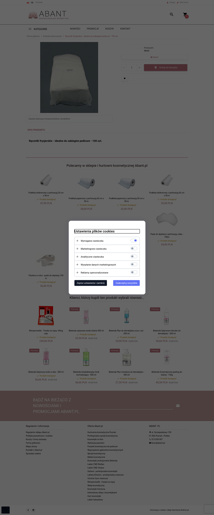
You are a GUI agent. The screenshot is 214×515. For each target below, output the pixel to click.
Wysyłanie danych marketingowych (98, 264)
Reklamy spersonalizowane (94, 272)
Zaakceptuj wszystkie (126, 283)
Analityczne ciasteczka (92, 256)
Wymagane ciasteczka (92, 240)
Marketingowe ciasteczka (94, 248)
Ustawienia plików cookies (94, 231)
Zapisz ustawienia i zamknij (91, 283)
